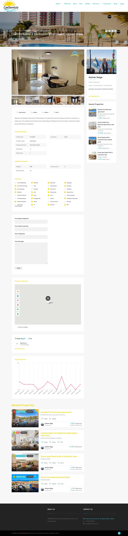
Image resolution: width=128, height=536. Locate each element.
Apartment (29, 411)
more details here (20, 348)
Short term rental (21, 411)
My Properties (95, 96)
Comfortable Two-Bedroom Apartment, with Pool (106, 125)
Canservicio (25, 533)
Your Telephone (31, 235)
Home (13, 30)
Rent (18, 432)
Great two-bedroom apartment (55, 477)
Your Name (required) (31, 220)
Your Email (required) (31, 227)
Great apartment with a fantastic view (59, 456)
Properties (18, 30)
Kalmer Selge (49, 423)
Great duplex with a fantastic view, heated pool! (105, 140)
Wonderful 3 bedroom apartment (56, 412)
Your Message (31, 252)
